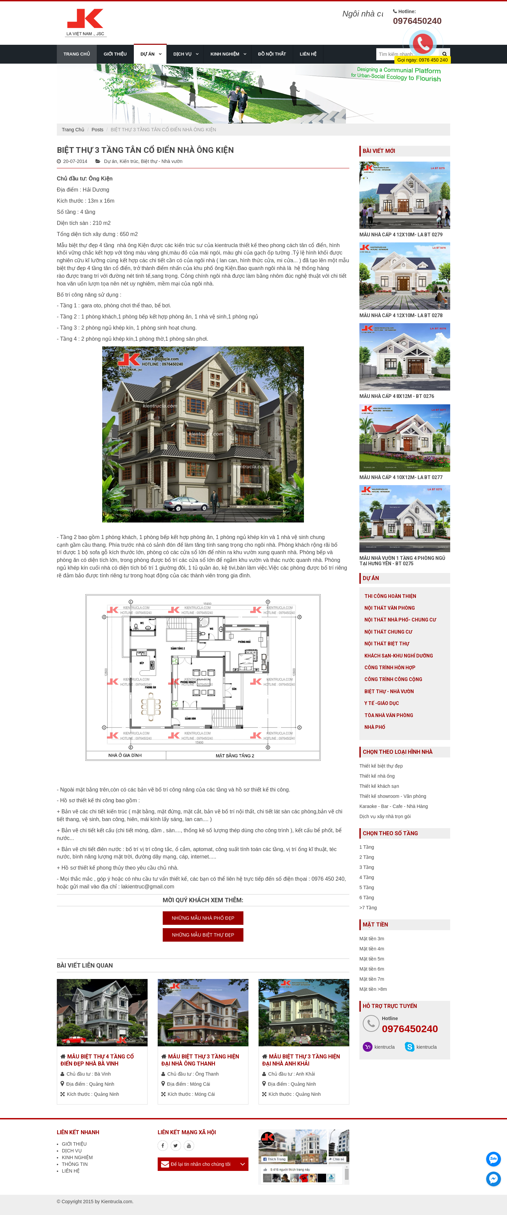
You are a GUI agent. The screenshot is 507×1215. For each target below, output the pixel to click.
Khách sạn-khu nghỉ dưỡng (398, 656)
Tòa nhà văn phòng (388, 715)
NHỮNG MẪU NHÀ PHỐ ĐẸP (203, 918)
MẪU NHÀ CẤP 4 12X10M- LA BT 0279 (400, 234)
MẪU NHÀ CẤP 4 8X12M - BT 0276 (396, 396)
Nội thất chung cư (388, 632)
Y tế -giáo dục (381, 703)
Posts (98, 129)
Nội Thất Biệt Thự (386, 643)
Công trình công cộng (393, 679)
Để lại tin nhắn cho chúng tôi (200, 1164)
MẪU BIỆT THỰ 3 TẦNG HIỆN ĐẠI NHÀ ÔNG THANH (200, 1060)
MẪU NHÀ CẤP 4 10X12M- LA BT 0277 (400, 477)
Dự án (110, 161)
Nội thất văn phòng (389, 608)
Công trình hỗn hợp (390, 667)
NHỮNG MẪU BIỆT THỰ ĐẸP (203, 935)
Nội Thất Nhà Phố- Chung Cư (400, 619)
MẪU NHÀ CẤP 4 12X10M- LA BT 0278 (400, 315)
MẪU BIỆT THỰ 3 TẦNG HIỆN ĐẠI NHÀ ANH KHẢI (301, 1060)
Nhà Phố (374, 727)
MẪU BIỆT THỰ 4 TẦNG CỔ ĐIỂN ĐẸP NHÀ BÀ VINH (97, 1060)
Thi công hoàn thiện (390, 596)
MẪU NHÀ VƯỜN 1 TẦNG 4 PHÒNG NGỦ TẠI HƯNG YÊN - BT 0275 (402, 560)
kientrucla (385, 1047)
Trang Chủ (73, 129)
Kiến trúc (129, 161)
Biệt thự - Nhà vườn (162, 161)
